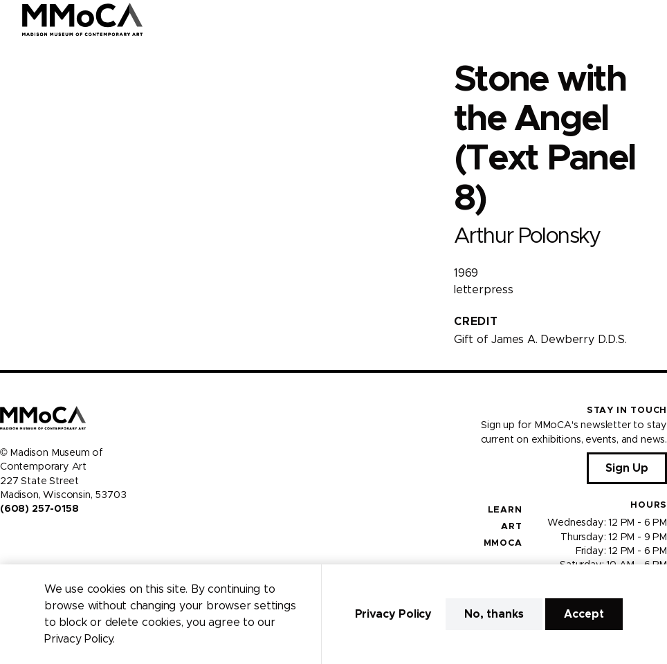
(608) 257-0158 (39, 509)
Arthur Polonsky (527, 236)
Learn (505, 510)
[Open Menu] (648, 19)
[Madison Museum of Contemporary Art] (82, 19)
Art (511, 526)
